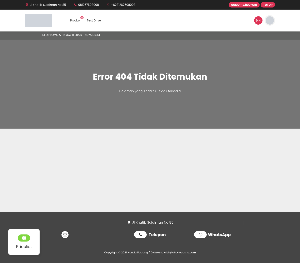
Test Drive (94, 20)
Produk (75, 20)
